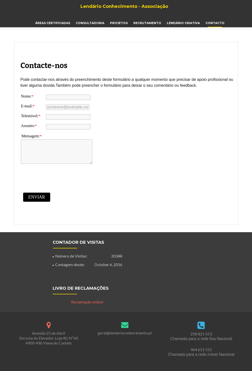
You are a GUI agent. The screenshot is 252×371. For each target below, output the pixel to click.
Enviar (36, 197)
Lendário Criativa (183, 23)
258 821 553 (201, 333)
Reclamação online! (87, 302)
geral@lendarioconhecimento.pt (125, 332)
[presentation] (58, 177)
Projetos (119, 23)
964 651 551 (201, 349)
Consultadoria (90, 23)
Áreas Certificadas (52, 23)
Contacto (214, 23)
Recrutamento (147, 23)
